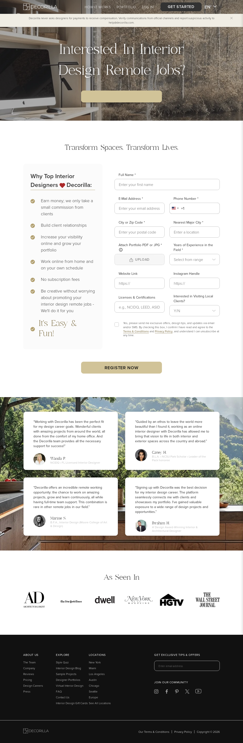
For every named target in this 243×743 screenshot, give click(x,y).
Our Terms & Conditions (153, 732)
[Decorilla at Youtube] (198, 692)
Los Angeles (97, 674)
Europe (93, 697)
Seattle (93, 691)
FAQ (59, 691)
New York (95, 662)
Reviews (28, 674)
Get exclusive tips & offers (177, 655)
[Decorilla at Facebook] (167, 692)
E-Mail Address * (131, 198)
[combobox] (177, 208)
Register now (121, 368)
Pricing (27, 680)
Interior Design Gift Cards (72, 703)
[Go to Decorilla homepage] (36, 731)
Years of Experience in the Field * (193, 247)
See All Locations (100, 703)
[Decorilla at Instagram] (156, 692)
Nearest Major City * (188, 222)
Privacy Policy (164, 331)
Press (26, 691)
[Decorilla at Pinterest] (177, 692)
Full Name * (127, 174)
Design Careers (33, 686)
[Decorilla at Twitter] (187, 692)
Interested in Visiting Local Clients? (193, 298)
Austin (93, 680)
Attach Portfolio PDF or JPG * (140, 246)
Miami (92, 668)
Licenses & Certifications (137, 297)
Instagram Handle (187, 273)
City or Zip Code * (132, 222)
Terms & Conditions (136, 331)
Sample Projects (66, 674)
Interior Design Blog (68, 668)
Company (29, 668)
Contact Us (62, 697)
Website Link (128, 273)
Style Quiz (62, 662)
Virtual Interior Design (69, 686)
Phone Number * (186, 198)
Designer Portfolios (68, 680)
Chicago (94, 686)
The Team (29, 662)
